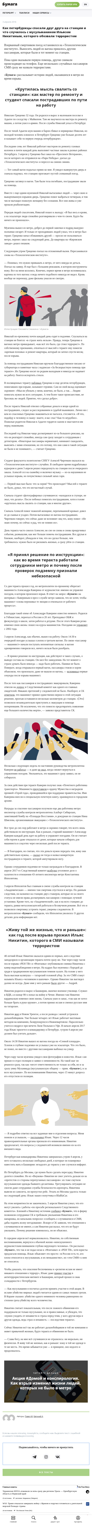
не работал (20, 769)
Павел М (29, 1416)
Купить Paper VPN (67, 4)
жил (17, 1014)
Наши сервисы (42, 13)
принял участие (62, 1273)
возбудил (52, 870)
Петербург (9, 13)
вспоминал (73, 671)
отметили (9, 694)
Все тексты (46, 1472)
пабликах (36, 383)
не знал (42, 769)
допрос (20, 687)
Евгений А (38, 1416)
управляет (81, 625)
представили (40, 789)
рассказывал (37, 1137)
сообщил (56, 1211)
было (54, 983)
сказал (36, 855)
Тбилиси (24, 13)
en (85, 4)
